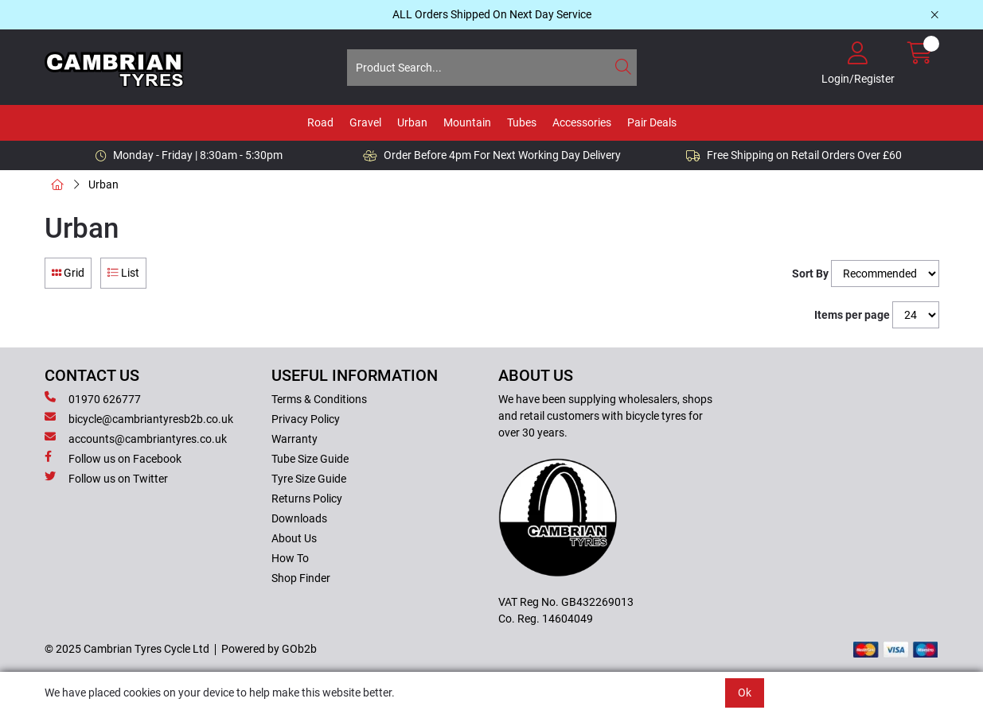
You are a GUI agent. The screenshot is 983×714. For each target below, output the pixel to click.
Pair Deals (652, 122)
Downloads (299, 518)
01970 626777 (93, 398)
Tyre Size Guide (308, 478)
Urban (412, 122)
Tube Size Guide (310, 458)
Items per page (852, 314)
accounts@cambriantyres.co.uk (136, 438)
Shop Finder (300, 578)
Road (320, 122)
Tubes (521, 122)
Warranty (294, 439)
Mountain (467, 122)
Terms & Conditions (319, 399)
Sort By (810, 273)
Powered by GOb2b (269, 648)
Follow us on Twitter (106, 478)
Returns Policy (306, 498)
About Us (294, 538)
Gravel (365, 122)
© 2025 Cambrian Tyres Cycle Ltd (127, 648)
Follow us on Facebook (113, 458)
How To (290, 558)
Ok (744, 692)
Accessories (581, 122)
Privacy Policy (305, 419)
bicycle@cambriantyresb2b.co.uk (139, 418)
